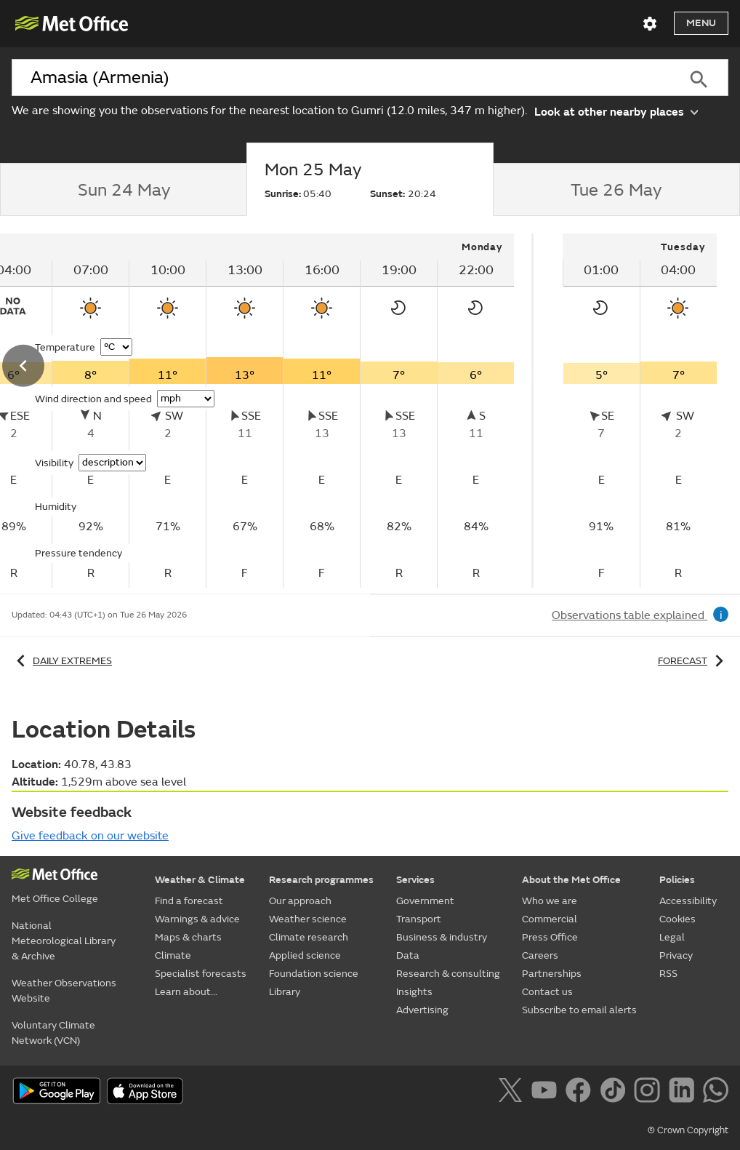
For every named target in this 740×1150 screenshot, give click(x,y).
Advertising (422, 1010)
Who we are (549, 901)
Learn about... (186, 992)
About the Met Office (571, 880)
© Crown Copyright (688, 1130)
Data (407, 955)
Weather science (308, 919)
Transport (418, 919)
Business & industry (441, 937)
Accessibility (688, 901)
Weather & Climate (200, 880)
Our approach (300, 901)
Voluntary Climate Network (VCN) (53, 1033)
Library (284, 992)
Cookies (677, 919)
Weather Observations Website (64, 991)
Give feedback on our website (90, 835)
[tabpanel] (639, 410)
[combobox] (340, 78)
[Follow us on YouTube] (547, 1092)
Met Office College (55, 899)
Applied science (305, 955)
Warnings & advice (197, 919)
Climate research (308, 937)
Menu (701, 23)
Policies (677, 880)
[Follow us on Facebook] (581, 1092)
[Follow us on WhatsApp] (715, 1092)
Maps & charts (188, 937)
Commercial (549, 919)
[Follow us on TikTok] (615, 1092)
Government (425, 901)
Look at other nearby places (616, 111)
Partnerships (552, 973)
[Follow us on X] (512, 1092)
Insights (414, 992)
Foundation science (313, 973)
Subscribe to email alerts (579, 1010)
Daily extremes (62, 661)
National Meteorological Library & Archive (64, 940)
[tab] (123, 190)
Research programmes (321, 880)
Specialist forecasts (200, 973)
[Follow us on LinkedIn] (684, 1092)
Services (415, 880)
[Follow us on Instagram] (649, 1092)
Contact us (547, 992)
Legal (672, 937)
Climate (173, 955)
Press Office (550, 937)
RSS (668, 973)
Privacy (676, 955)
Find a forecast (189, 901)
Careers (540, 955)
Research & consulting (448, 973)
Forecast (693, 661)
